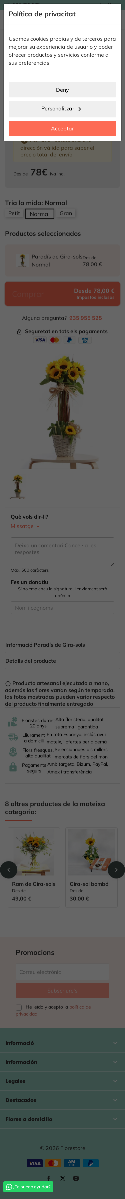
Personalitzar (62, 109)
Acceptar (62, 128)
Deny (62, 89)
